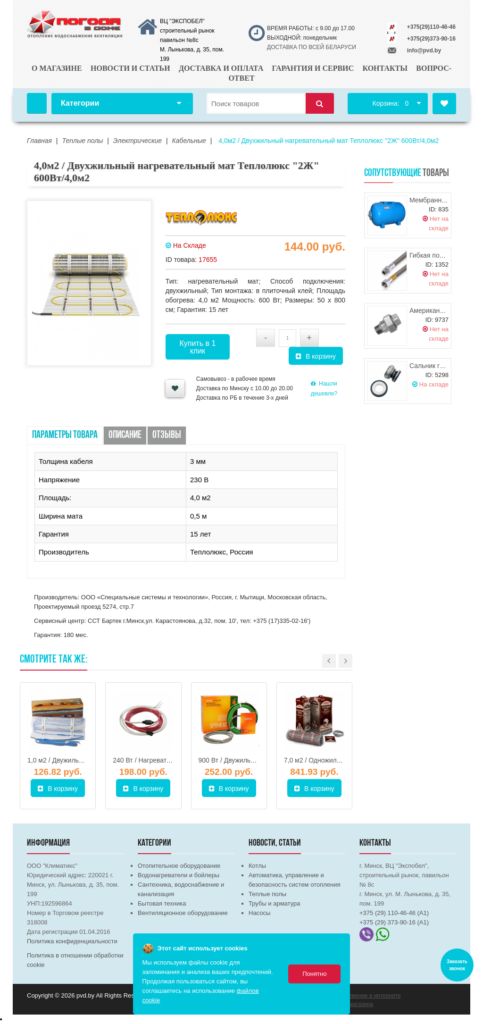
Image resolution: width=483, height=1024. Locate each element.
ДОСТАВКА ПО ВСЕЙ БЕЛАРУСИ (311, 47)
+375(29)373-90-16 (431, 38)
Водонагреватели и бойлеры (178, 875)
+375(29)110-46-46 (431, 27)
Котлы (257, 865)
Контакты (385, 68)
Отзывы (166, 435)
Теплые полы (267, 894)
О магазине (57, 68)
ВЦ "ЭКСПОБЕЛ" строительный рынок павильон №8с (187, 30)
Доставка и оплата (221, 68)
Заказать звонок (457, 965)
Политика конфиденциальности (72, 941)
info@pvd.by (424, 50)
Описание (125, 435)
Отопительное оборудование (179, 865)
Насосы (259, 912)
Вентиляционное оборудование (183, 912)
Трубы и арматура (274, 903)
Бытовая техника (162, 903)
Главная (37, 103)
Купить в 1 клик (197, 347)
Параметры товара (65, 435)
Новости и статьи (130, 68)
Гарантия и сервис (313, 68)
